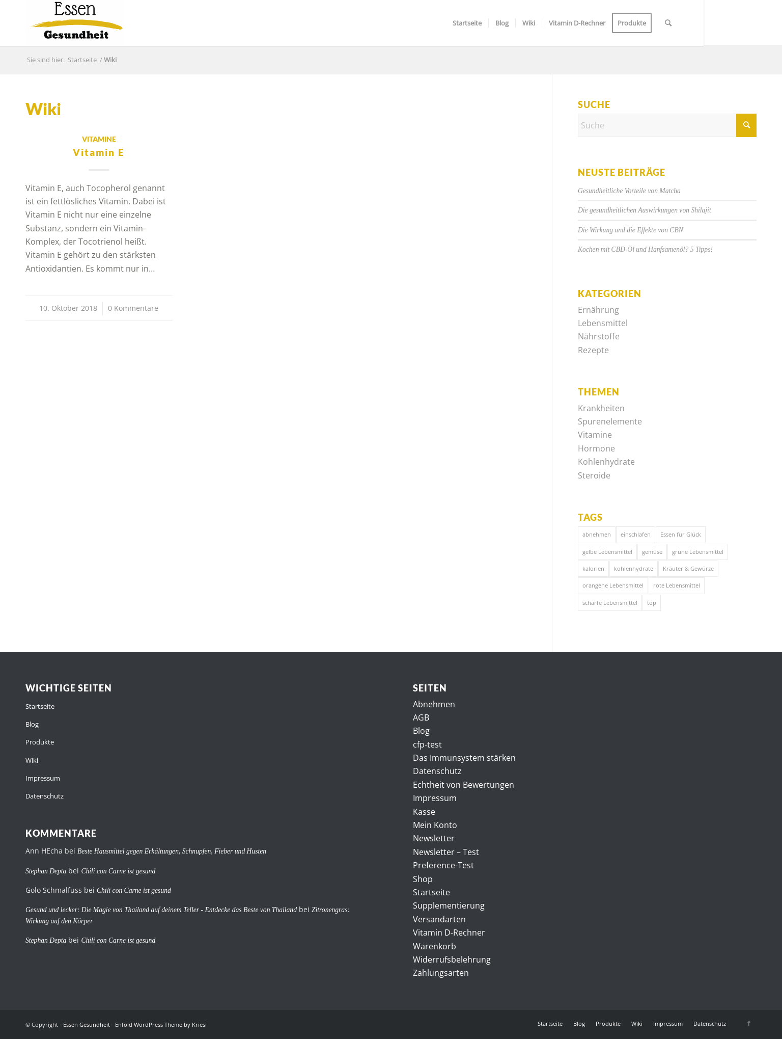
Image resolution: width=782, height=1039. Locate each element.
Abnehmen (434, 704)
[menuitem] (467, 23)
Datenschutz (44, 796)
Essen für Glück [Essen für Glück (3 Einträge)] (680, 534)
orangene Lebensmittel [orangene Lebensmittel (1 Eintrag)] (613, 585)
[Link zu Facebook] (749, 1023)
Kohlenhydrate (606, 461)
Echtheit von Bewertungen (463, 784)
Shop (423, 879)
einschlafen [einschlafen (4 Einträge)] (636, 534)
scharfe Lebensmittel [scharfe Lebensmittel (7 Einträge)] (609, 602)
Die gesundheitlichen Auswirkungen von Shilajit (644, 210)
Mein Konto (435, 825)
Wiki (31, 760)
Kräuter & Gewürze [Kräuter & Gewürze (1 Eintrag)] (688, 568)
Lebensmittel (603, 323)
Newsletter (434, 838)
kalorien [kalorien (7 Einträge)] (593, 568)
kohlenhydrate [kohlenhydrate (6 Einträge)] (633, 568)
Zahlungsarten (441, 972)
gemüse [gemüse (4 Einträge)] (652, 551)
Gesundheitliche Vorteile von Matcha (629, 191)
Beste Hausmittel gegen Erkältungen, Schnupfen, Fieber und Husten (171, 851)
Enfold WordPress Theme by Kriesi (161, 1024)
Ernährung (598, 309)
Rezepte (593, 350)
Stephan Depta (45, 871)
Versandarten (439, 919)
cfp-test (427, 744)
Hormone (596, 448)
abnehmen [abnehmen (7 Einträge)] (596, 534)
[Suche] (668, 23)
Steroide (594, 475)
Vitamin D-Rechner (449, 932)
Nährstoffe (599, 336)
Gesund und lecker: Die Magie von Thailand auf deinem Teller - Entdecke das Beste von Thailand (161, 910)
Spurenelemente (610, 421)
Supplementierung (449, 905)
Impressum (42, 778)
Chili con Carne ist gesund (118, 871)
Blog (32, 724)
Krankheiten (601, 408)
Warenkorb (434, 946)
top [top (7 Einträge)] (651, 602)
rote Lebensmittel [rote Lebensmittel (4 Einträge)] (676, 585)
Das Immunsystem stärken (464, 757)
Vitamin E (99, 152)
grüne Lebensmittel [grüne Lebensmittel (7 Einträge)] (697, 551)
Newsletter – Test (446, 852)
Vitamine (99, 139)
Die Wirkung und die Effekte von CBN (630, 230)
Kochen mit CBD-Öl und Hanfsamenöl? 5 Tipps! (645, 249)
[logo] (75, 23)
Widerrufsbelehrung (452, 959)
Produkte (39, 742)
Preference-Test (443, 865)
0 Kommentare (133, 308)
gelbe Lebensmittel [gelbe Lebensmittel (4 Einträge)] (607, 551)
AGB (421, 717)
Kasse (424, 811)
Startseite (39, 706)
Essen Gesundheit (86, 1024)
